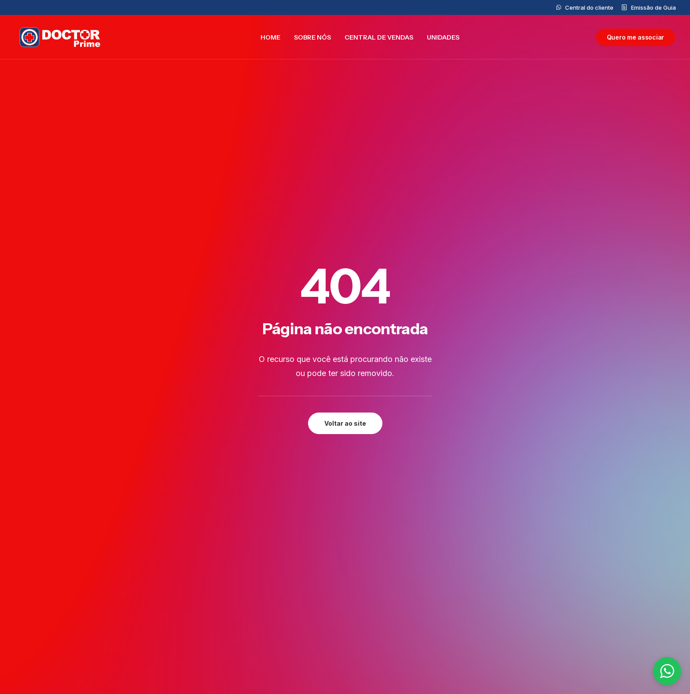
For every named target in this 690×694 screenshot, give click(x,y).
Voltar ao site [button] (345, 234)
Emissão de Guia (653, 7)
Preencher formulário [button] (282, 462)
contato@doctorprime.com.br (412, 562)
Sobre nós (312, 38)
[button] (110, 451)
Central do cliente (589, 7)
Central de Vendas (379, 38)
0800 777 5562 (389, 574)
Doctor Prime (257, 574)
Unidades (443, 38)
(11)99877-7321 (389, 621)
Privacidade (559, 543)
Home (270, 38)
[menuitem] (585, 7)
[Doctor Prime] (58, 38)
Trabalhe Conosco (266, 623)
